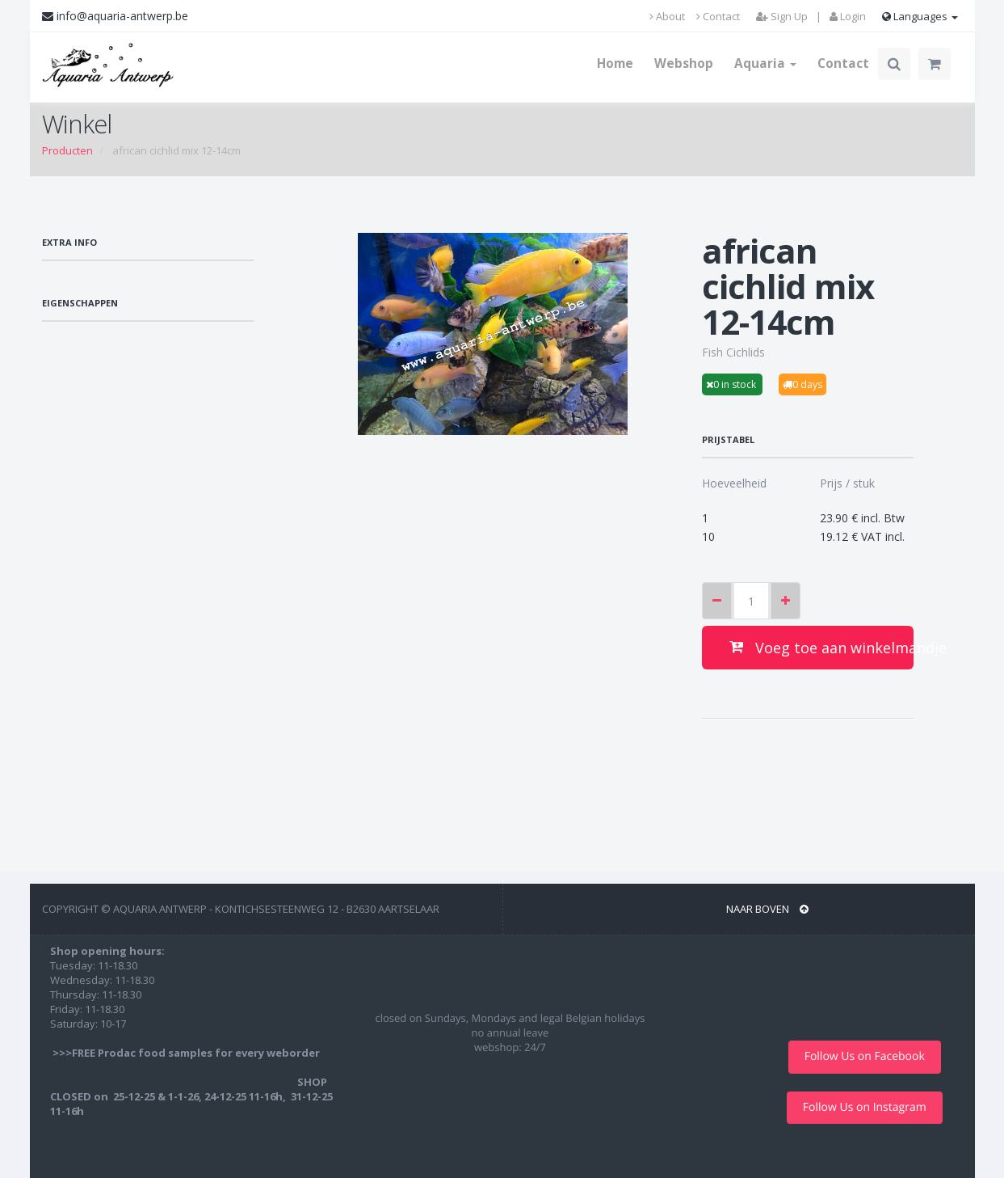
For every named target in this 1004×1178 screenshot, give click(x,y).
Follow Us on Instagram (864, 1107)
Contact (718, 16)
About (667, 16)
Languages (920, 16)
